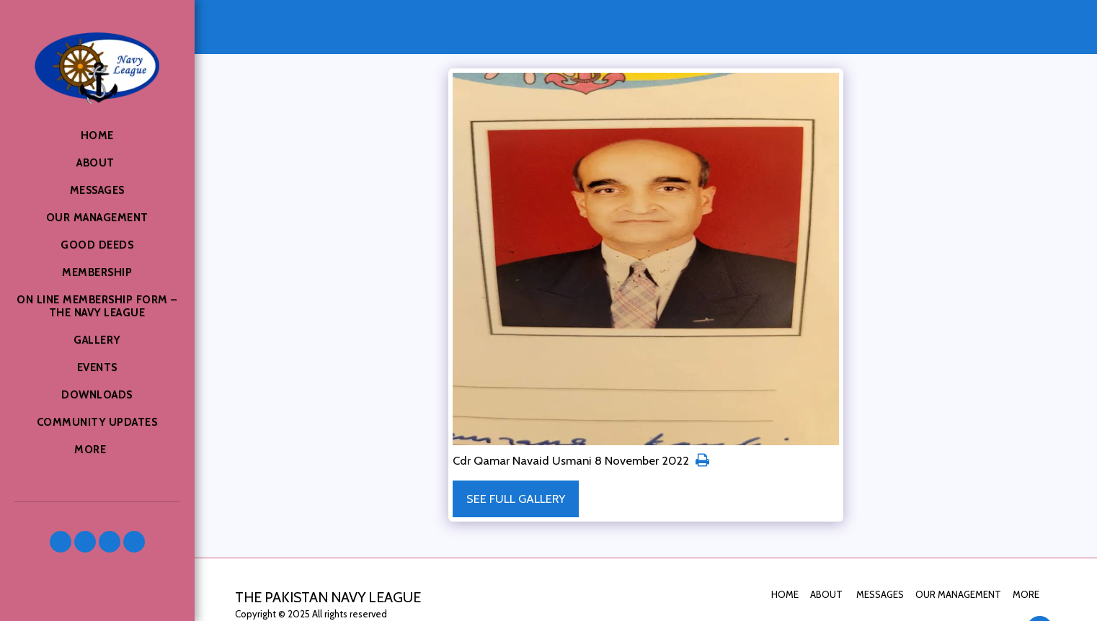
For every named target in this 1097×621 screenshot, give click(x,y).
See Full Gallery (515, 498)
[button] (60, 542)
